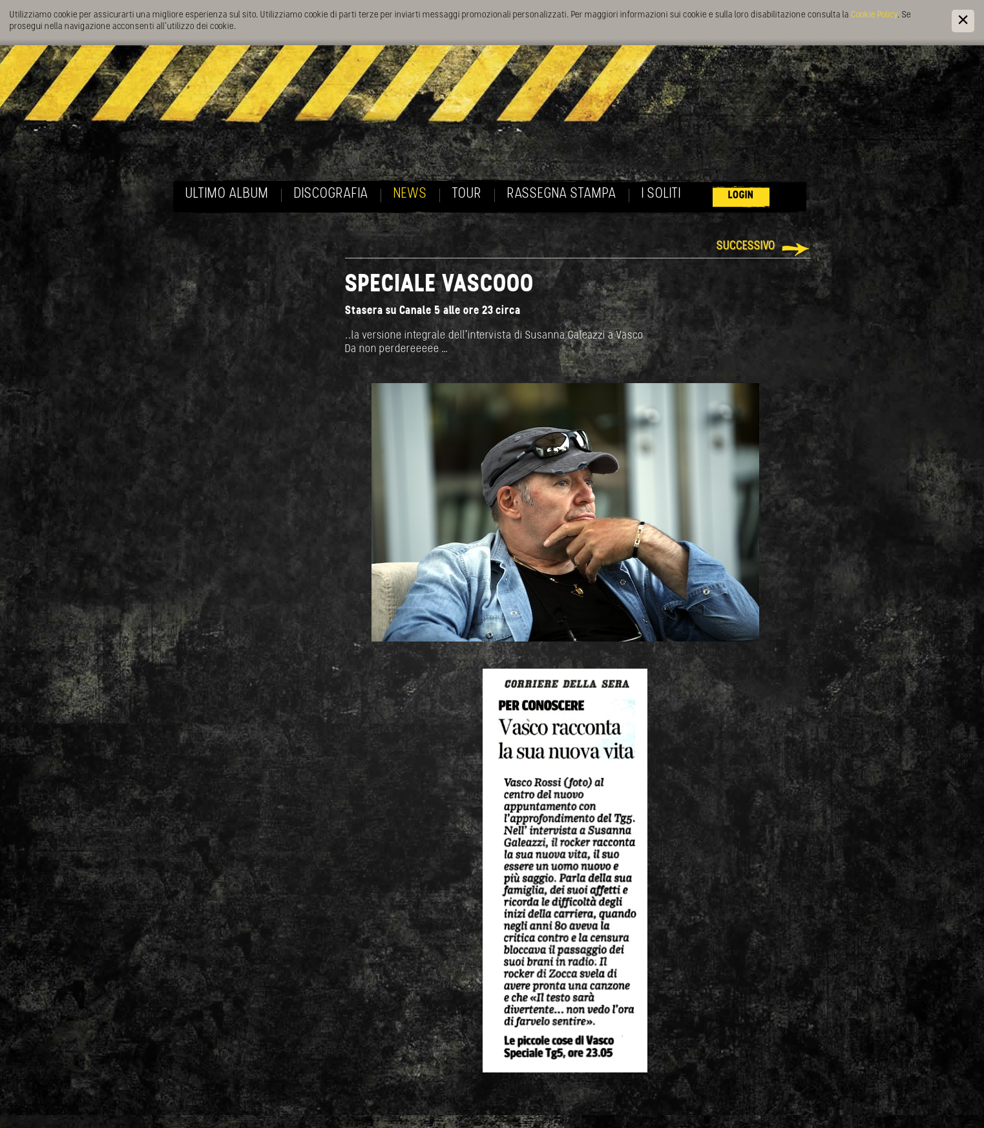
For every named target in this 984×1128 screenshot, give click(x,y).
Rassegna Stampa (561, 194)
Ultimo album (227, 194)
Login (741, 195)
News (410, 194)
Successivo (746, 246)
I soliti (661, 194)
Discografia (331, 194)
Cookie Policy (874, 15)
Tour (467, 194)
